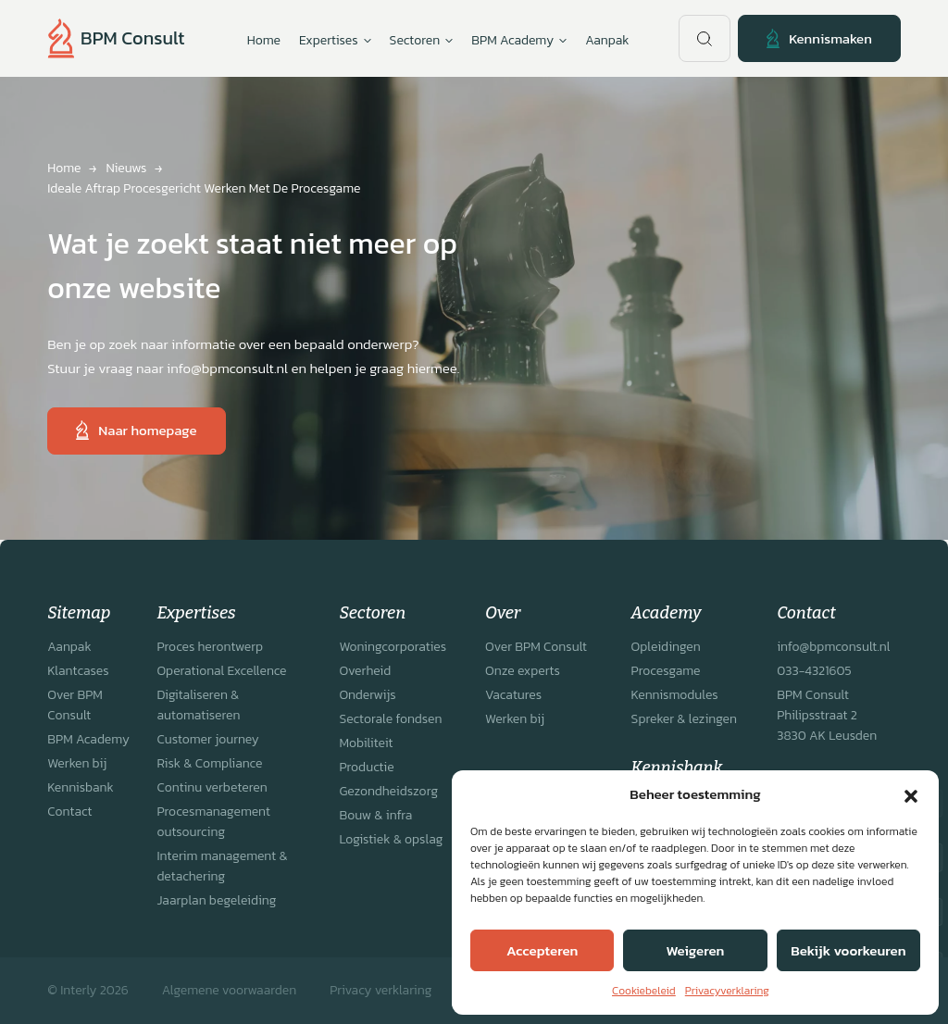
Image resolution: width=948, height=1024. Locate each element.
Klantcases (77, 671)
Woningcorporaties (392, 646)
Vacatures (513, 695)
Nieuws (126, 168)
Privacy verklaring (380, 990)
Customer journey (207, 739)
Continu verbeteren (211, 787)
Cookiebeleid (644, 990)
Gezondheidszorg (388, 791)
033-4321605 (814, 671)
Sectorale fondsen (390, 719)
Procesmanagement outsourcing (213, 822)
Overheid (365, 671)
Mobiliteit (366, 743)
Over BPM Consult (75, 705)
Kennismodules (674, 695)
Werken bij (76, 763)
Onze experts (522, 671)
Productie (366, 767)
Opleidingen (666, 646)
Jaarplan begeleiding (216, 900)
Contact (69, 811)
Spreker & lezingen (684, 719)
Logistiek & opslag (391, 839)
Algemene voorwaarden (229, 990)
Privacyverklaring (727, 990)
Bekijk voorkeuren (848, 950)
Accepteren (542, 950)
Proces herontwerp (209, 646)
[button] (911, 794)
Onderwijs (367, 695)
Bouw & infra (375, 815)
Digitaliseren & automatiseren (198, 705)
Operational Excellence (221, 671)
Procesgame (666, 671)
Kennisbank (80, 787)
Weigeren (696, 950)
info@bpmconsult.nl (833, 646)
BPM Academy (88, 739)
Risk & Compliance (209, 763)
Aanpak (607, 40)
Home (264, 40)
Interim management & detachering (221, 866)
